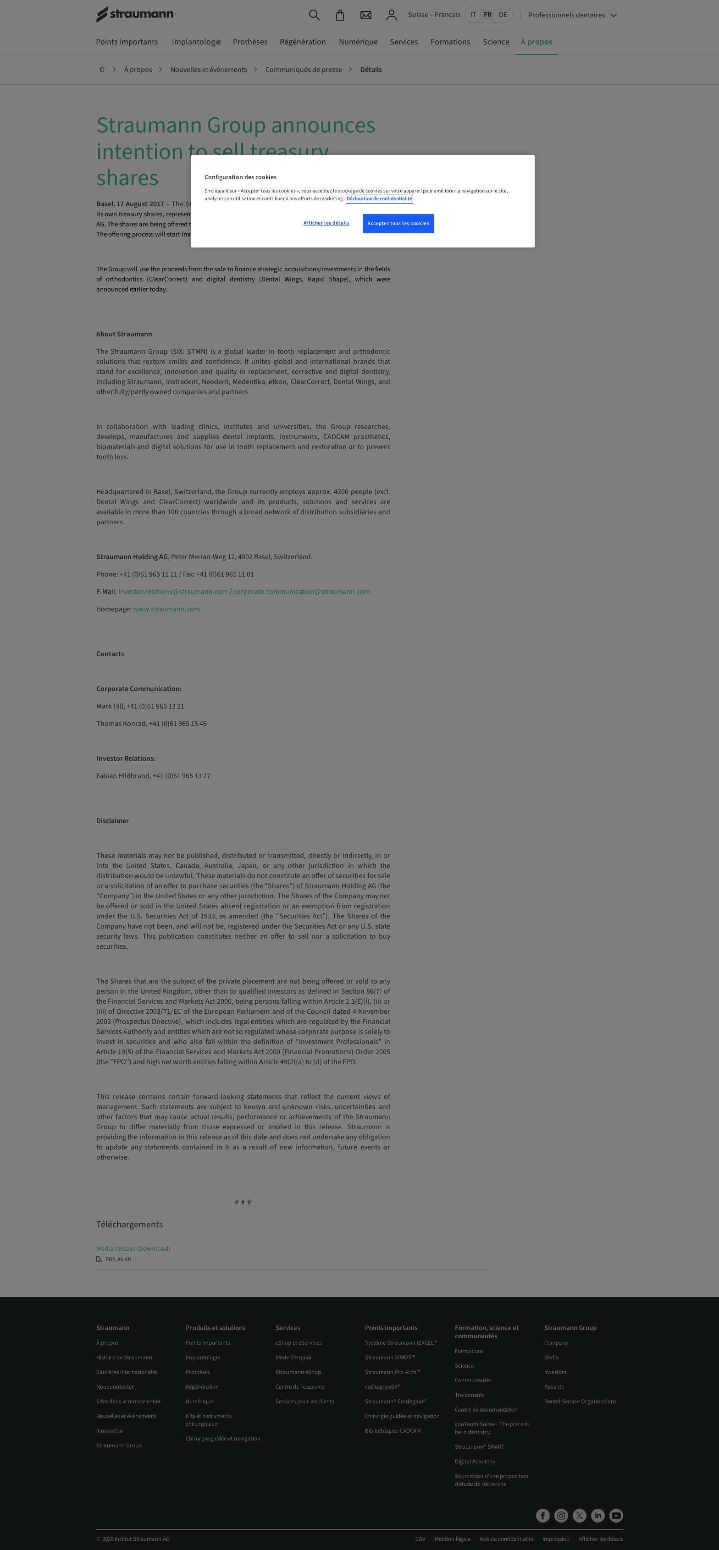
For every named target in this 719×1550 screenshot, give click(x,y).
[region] (363, 201)
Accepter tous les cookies (398, 223)
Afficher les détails (326, 223)
